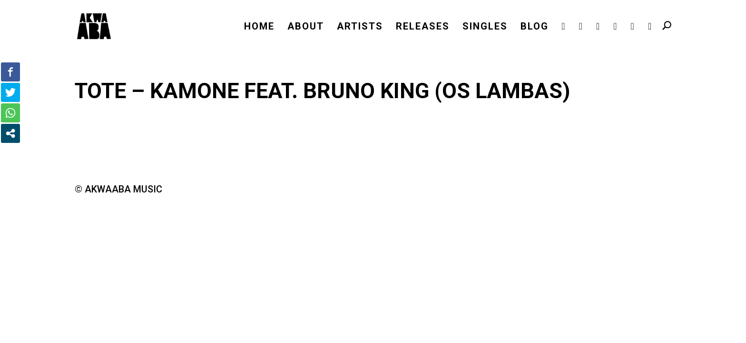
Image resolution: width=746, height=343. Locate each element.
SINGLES (485, 27)
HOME (259, 27)
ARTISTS (360, 27)
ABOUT (305, 27)
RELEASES (423, 27)
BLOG (534, 27)
